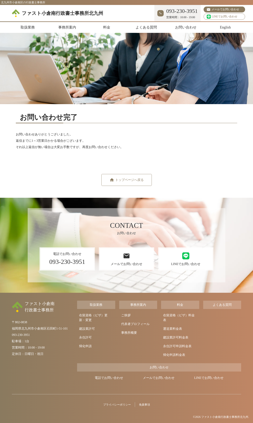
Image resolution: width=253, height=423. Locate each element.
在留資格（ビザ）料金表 (179, 318)
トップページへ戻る (129, 180)
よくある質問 (146, 27)
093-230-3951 (21, 334)
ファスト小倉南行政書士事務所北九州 (57, 13)
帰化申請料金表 (174, 354)
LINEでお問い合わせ (222, 17)
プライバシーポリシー (117, 404)
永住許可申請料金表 (177, 346)
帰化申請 (85, 346)
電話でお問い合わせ (109, 377)
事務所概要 (129, 332)
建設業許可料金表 (175, 337)
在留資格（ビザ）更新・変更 (93, 318)
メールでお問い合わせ (225, 9)
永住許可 (85, 337)
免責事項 (144, 404)
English (225, 27)
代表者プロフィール (135, 324)
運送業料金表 (172, 328)
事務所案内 (67, 27)
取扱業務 (28, 27)
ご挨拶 (126, 315)
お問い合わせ (185, 27)
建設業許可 (87, 328)
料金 (106, 27)
